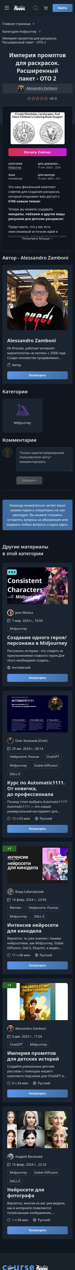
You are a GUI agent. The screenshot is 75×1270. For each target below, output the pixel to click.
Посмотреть (37, 375)
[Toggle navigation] (6, 8)
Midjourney (14, 167)
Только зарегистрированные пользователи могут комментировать (44, 459)
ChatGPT (52, 756)
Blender (16, 907)
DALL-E (15, 774)
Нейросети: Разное (24, 756)
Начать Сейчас (37, 152)
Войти (62, 8)
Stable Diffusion (46, 765)
